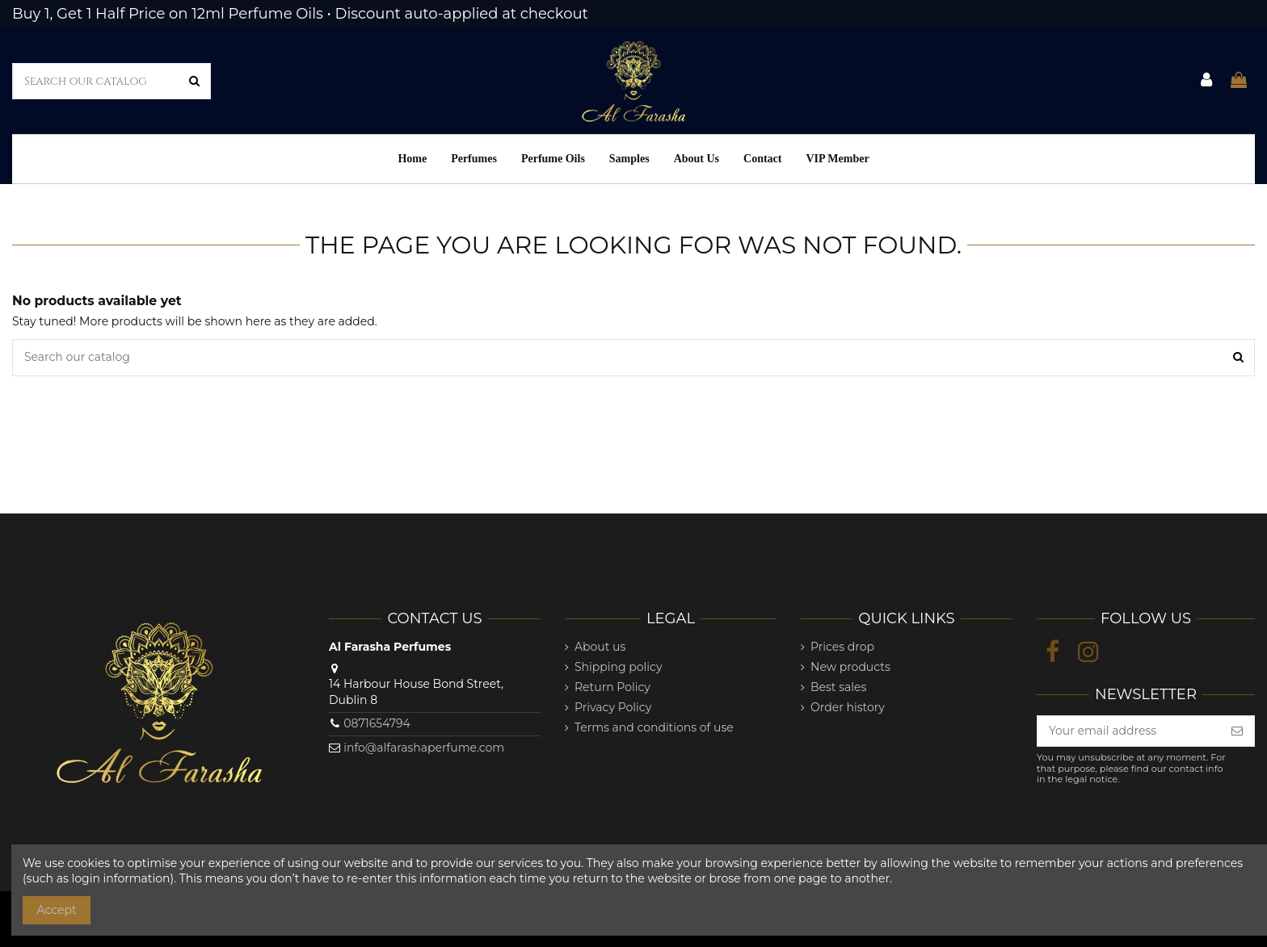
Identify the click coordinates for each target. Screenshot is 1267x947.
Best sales (838, 687)
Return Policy (612, 687)
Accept (57, 910)
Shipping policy (619, 667)
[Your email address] (1129, 731)
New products (850, 667)
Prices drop (842, 646)
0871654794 (376, 723)
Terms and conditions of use (654, 727)
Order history (847, 707)
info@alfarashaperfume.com (423, 747)
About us (600, 646)
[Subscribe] (1237, 731)
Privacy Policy (613, 707)
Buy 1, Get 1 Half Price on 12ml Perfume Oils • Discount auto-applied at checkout (300, 14)
